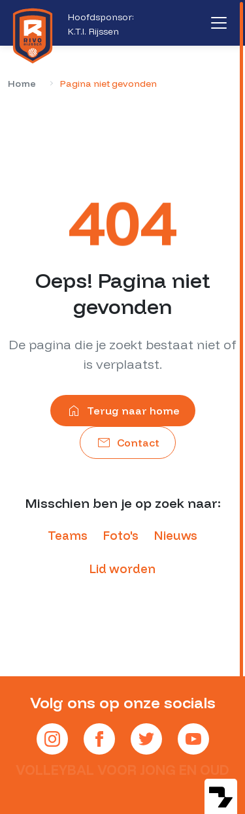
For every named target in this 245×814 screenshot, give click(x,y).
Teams (68, 535)
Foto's (121, 535)
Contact (127, 442)
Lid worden (122, 568)
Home (22, 83)
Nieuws (175, 535)
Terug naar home (123, 410)
